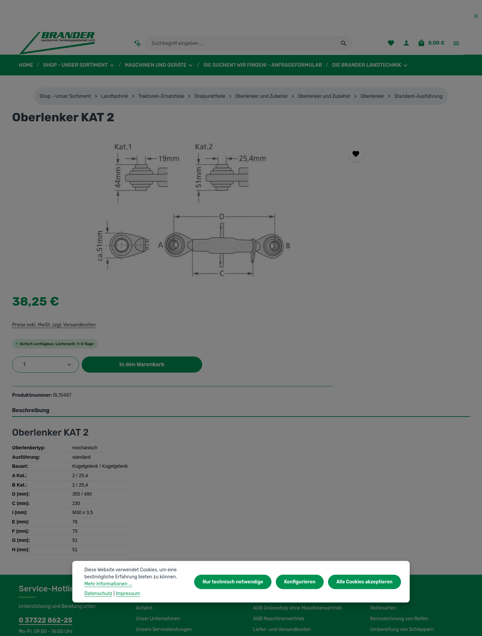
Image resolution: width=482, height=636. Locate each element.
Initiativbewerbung (272, 539)
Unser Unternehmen (157, 507)
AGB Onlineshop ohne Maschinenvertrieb (296, 496)
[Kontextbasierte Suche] (137, 45)
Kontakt (144, 528)
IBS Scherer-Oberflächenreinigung (54, 605)
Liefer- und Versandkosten (280, 518)
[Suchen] (344, 45)
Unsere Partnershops (158, 605)
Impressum (264, 528)
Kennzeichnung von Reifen (398, 507)
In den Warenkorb (413, 214)
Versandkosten (316, 626)
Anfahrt (143, 496)
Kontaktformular (70, 537)
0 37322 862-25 (42, 508)
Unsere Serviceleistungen (162, 518)
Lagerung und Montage (394, 539)
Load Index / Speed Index (397, 528)
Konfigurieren (303, 581)
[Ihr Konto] (408, 45)
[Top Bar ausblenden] (476, 16)
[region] (142, 214)
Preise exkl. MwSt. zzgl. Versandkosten (328, 174)
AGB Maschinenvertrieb (278, 507)
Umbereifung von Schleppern (400, 518)
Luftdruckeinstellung (391, 550)
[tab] (241, 299)
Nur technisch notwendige (239, 581)
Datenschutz (266, 550)
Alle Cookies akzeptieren (365, 581)
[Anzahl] (320, 214)
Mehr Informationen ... (107, 583)
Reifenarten (382, 496)
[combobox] (240, 45)
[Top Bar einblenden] (456, 45)
